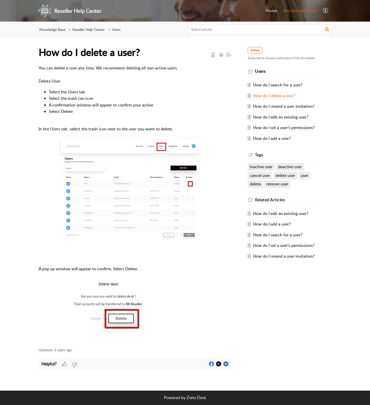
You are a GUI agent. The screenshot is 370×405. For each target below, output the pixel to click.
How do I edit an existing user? (280, 117)
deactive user (290, 166)
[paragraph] (135, 203)
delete (255, 184)
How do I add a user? (272, 138)
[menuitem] (325, 11)
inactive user (261, 166)
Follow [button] (255, 50)
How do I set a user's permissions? (283, 127)
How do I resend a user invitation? (283, 106)
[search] (260, 29)
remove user (277, 184)
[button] (327, 29)
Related (270, 200)
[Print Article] (221, 55)
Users (116, 29)
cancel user (260, 175)
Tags (259, 155)
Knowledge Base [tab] (300, 10)
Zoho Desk (196, 397)
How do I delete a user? (274, 95)
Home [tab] (271, 10)
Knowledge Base (52, 29)
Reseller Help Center (88, 29)
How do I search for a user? (277, 85)
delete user (285, 175)
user (304, 175)
